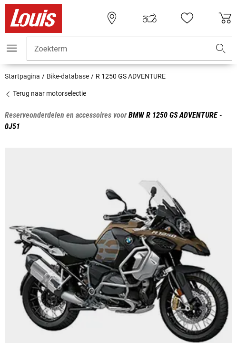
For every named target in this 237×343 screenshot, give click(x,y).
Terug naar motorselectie (45, 93)
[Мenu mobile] (12, 48)
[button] (221, 48)
